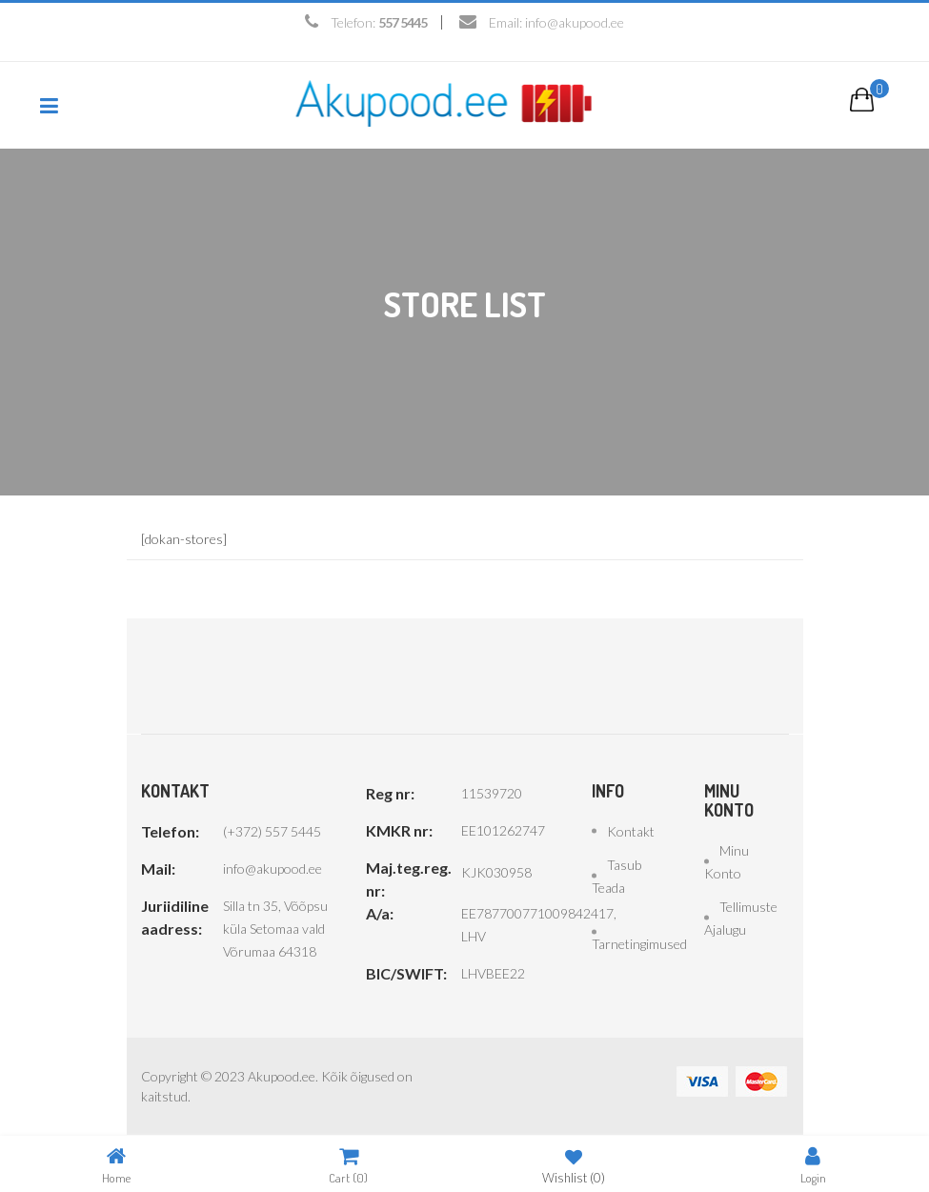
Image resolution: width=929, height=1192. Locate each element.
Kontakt (631, 831)
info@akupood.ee (574, 22)
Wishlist (573, 1164)
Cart (348, 1164)
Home (116, 1164)
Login (813, 1164)
